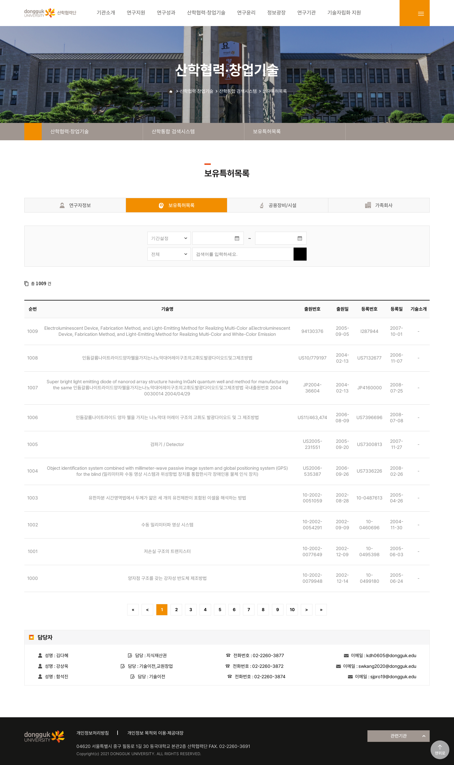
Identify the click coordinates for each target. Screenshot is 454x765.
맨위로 (440, 753)
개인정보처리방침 (92, 733)
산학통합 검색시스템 (238, 91)
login (408, 13)
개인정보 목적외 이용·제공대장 (155, 733)
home (33, 131)
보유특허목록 (275, 91)
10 (292, 609)
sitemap (421, 13)
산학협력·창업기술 (196, 91)
